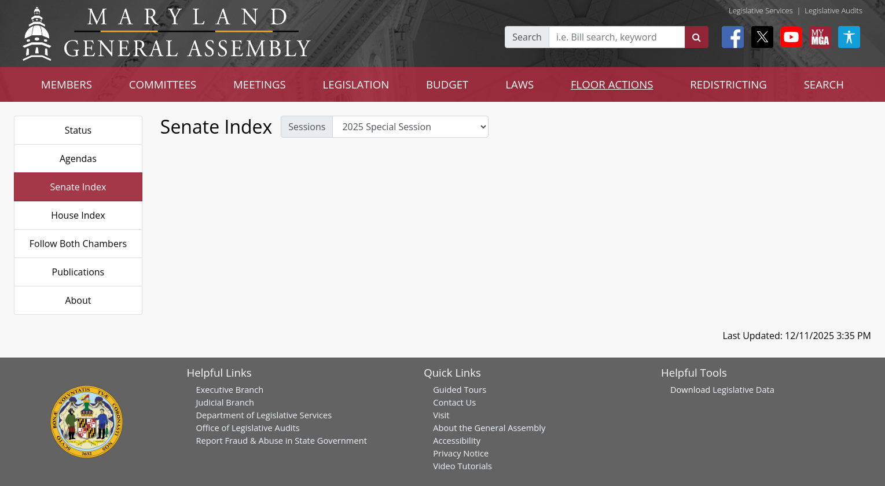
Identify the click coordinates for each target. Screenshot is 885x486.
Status (78, 130)
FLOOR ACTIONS (612, 84)
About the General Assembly (489, 427)
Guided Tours (459, 389)
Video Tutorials (462, 466)
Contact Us (454, 402)
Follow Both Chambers (78, 243)
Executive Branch (229, 389)
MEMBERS (66, 84)
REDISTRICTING (728, 84)
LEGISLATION (356, 84)
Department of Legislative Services (264, 415)
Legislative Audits (833, 10)
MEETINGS (259, 84)
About (78, 300)
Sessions (306, 126)
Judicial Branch (225, 402)
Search (527, 37)
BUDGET (447, 84)
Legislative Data (743, 389)
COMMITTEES (163, 84)
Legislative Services (761, 10)
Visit (441, 415)
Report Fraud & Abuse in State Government (281, 440)
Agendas (78, 158)
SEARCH (824, 84)
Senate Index (78, 187)
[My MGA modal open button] (818, 37)
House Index (78, 215)
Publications (78, 272)
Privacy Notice (461, 453)
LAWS (519, 84)
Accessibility (456, 440)
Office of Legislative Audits (247, 427)
